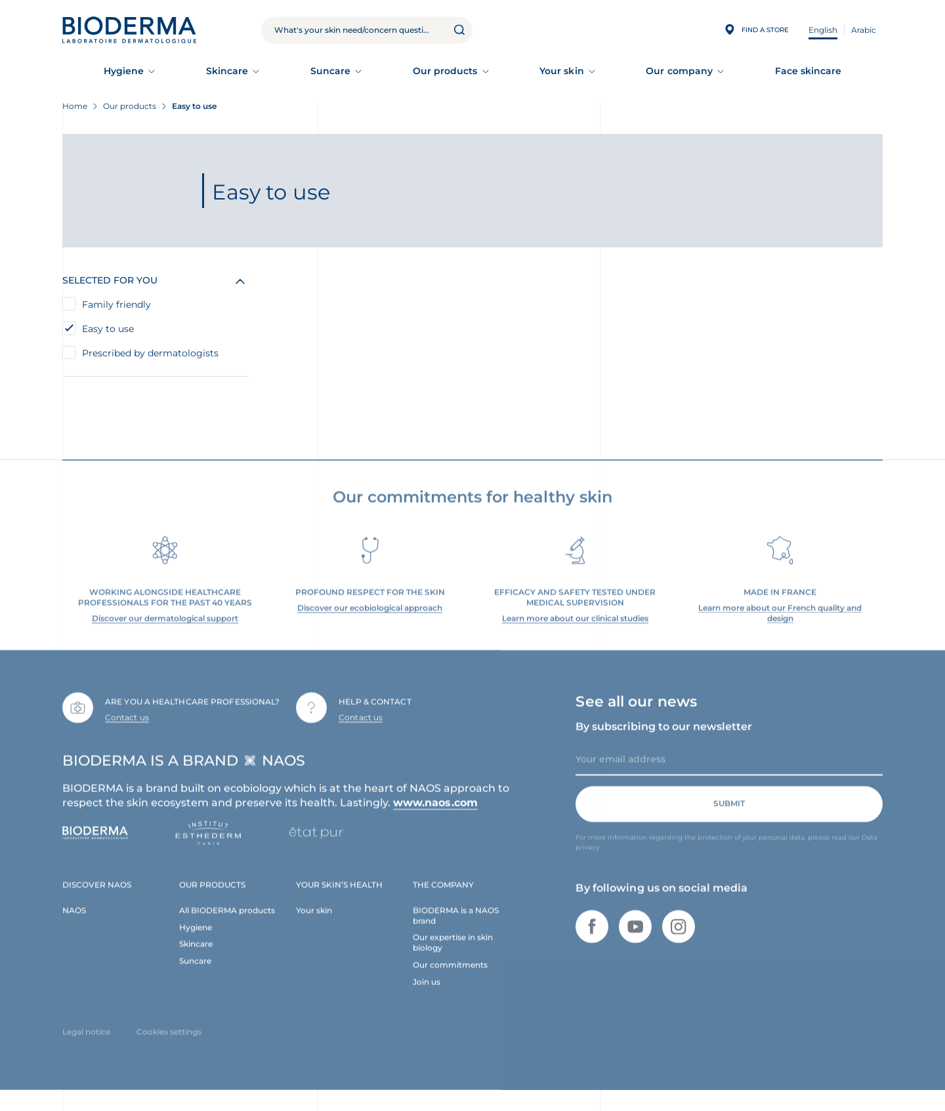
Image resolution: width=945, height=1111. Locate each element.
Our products (445, 71)
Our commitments (450, 975)
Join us (426, 992)
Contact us (127, 727)
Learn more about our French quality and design (780, 622)
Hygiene (124, 71)
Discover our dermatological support (165, 628)
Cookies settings (168, 1042)
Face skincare (808, 71)
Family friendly (116, 304)
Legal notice (86, 1042)
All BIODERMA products (227, 920)
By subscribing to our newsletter (664, 736)
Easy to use (109, 329)
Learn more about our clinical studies (575, 628)
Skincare (227, 71)
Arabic (863, 30)
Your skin (561, 71)
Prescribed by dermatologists (150, 353)
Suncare (330, 71)
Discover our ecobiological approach (369, 617)
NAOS (74, 920)
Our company (679, 71)
